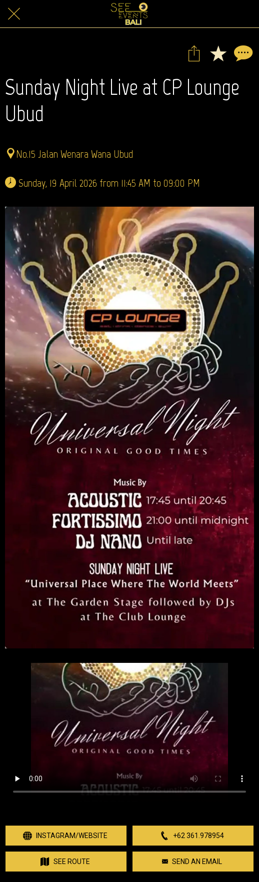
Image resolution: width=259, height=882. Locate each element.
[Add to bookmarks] (218, 53)
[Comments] (242, 53)
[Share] (194, 53)
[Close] (14, 14)
